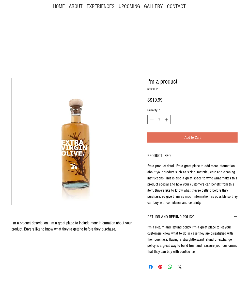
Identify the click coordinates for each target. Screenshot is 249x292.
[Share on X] (180, 267)
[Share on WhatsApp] (170, 267)
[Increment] (167, 119)
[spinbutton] (159, 119)
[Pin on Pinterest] (160, 267)
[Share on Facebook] (151, 267)
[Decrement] (151, 119)
